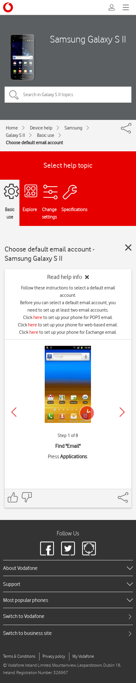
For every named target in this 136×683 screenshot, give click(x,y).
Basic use (45, 135)
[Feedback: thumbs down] (26, 497)
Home (12, 128)
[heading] (68, 568)
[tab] (68, 616)
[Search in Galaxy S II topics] (68, 95)
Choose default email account (34, 142)
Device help (41, 128)
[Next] (122, 412)
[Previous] (13, 412)
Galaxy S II (15, 135)
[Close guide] (128, 247)
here (37, 317)
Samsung (73, 128)
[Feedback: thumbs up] (13, 497)
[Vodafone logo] (8, 7)
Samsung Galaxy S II (88, 39)
